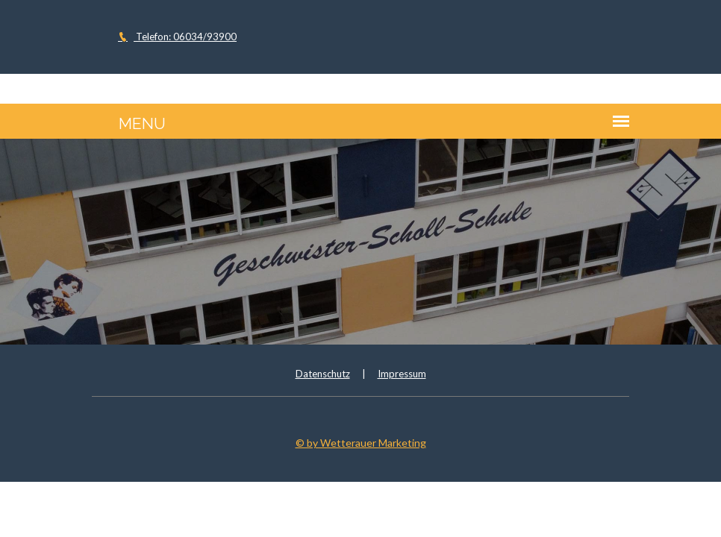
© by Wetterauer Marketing (361, 442)
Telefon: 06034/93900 (177, 37)
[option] (360, 242)
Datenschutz (323, 374)
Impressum (402, 374)
